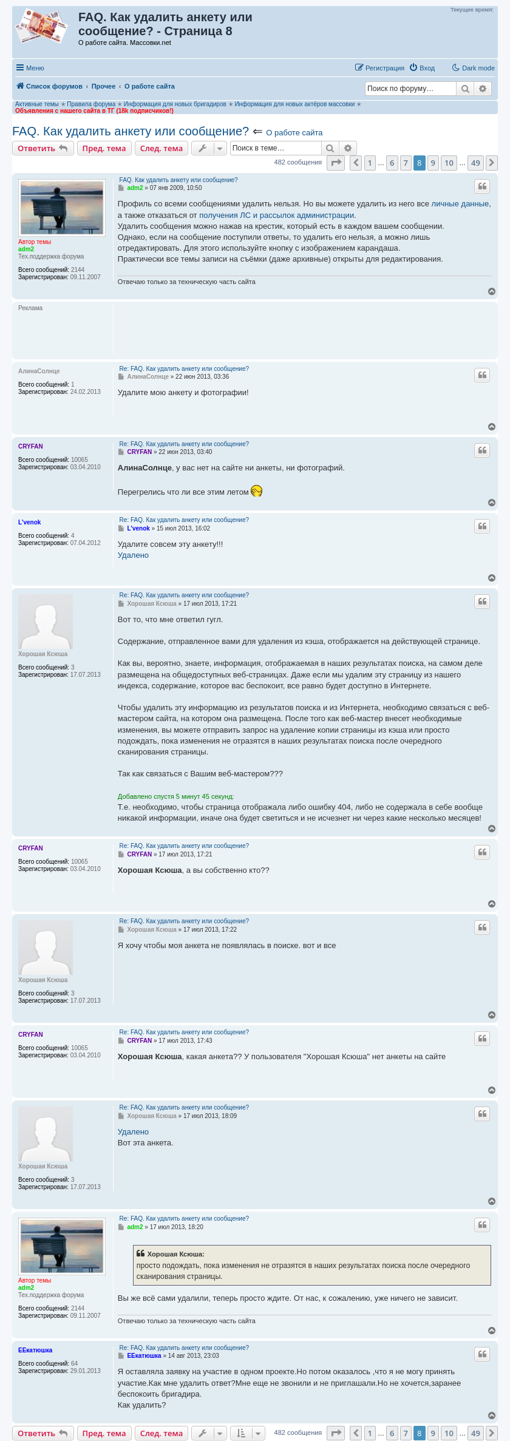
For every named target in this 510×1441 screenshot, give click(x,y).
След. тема (161, 148)
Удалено (133, 555)
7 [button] (406, 162)
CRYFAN (30, 446)
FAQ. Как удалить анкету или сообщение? (130, 131)
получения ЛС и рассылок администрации (276, 215)
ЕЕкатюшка (35, 1350)
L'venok (29, 522)
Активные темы (37, 104)
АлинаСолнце (39, 371)
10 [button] (449, 162)
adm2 (26, 249)
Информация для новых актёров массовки (294, 104)
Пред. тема (104, 148)
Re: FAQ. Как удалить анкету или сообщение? (184, 368)
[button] (336, 162)
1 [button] (370, 162)
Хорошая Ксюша (42, 654)
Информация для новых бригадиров (175, 104)
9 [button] (433, 162)
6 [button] (392, 162)
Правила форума (91, 104)
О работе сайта (294, 132)
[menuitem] (422, 68)
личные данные (460, 203)
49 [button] (475, 162)
